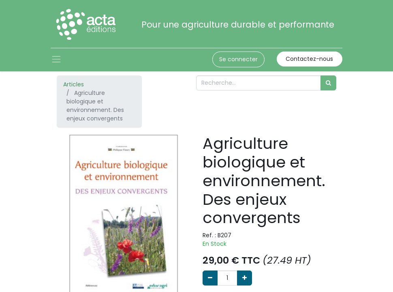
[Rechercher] (328, 82)
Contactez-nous (309, 59)
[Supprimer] (210, 278)
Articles (73, 84)
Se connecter (238, 59)
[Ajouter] (244, 278)
